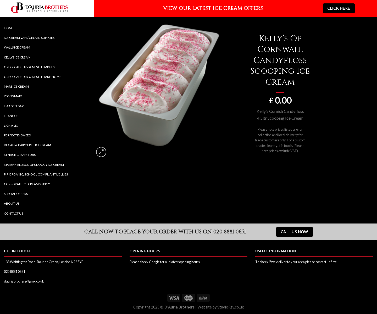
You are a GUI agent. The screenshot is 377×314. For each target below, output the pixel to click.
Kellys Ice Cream (17, 57)
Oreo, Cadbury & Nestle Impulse (30, 67)
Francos (11, 116)
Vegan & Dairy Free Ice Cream (27, 145)
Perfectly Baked (17, 135)
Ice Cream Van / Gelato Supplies (29, 38)
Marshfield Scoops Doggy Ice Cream (34, 165)
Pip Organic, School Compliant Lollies (36, 174)
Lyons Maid (13, 96)
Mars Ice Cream (16, 86)
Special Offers (16, 194)
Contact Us (13, 213)
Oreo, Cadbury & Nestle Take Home (32, 77)
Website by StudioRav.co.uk (220, 307)
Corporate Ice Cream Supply (27, 184)
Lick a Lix (11, 125)
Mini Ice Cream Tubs (20, 155)
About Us (11, 203)
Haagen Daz (14, 106)
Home (9, 28)
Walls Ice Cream (17, 47)
